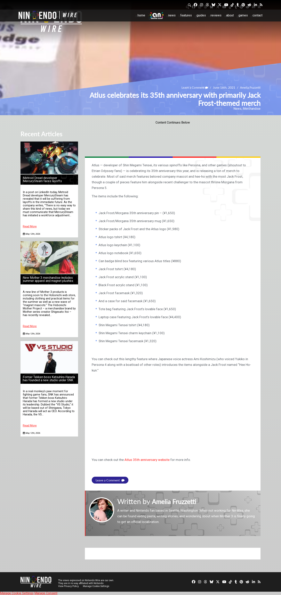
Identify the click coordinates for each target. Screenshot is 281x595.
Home (141, 15)
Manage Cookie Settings (96, 586)
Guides (201, 15)
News (172, 15)
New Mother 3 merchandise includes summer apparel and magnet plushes (48, 279)
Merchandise (252, 108)
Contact (257, 15)
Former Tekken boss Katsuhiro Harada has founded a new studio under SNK (49, 378)
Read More (30, 226)
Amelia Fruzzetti (250, 87)
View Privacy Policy (68, 586)
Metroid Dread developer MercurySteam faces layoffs (42, 179)
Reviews (216, 15)
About (230, 15)
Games (243, 15)
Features (186, 15)
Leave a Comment (193, 87)
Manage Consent (45, 593)
